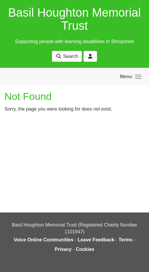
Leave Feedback (96, 239)
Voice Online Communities (44, 239)
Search (67, 56)
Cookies (85, 249)
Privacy (63, 249)
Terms (125, 239)
